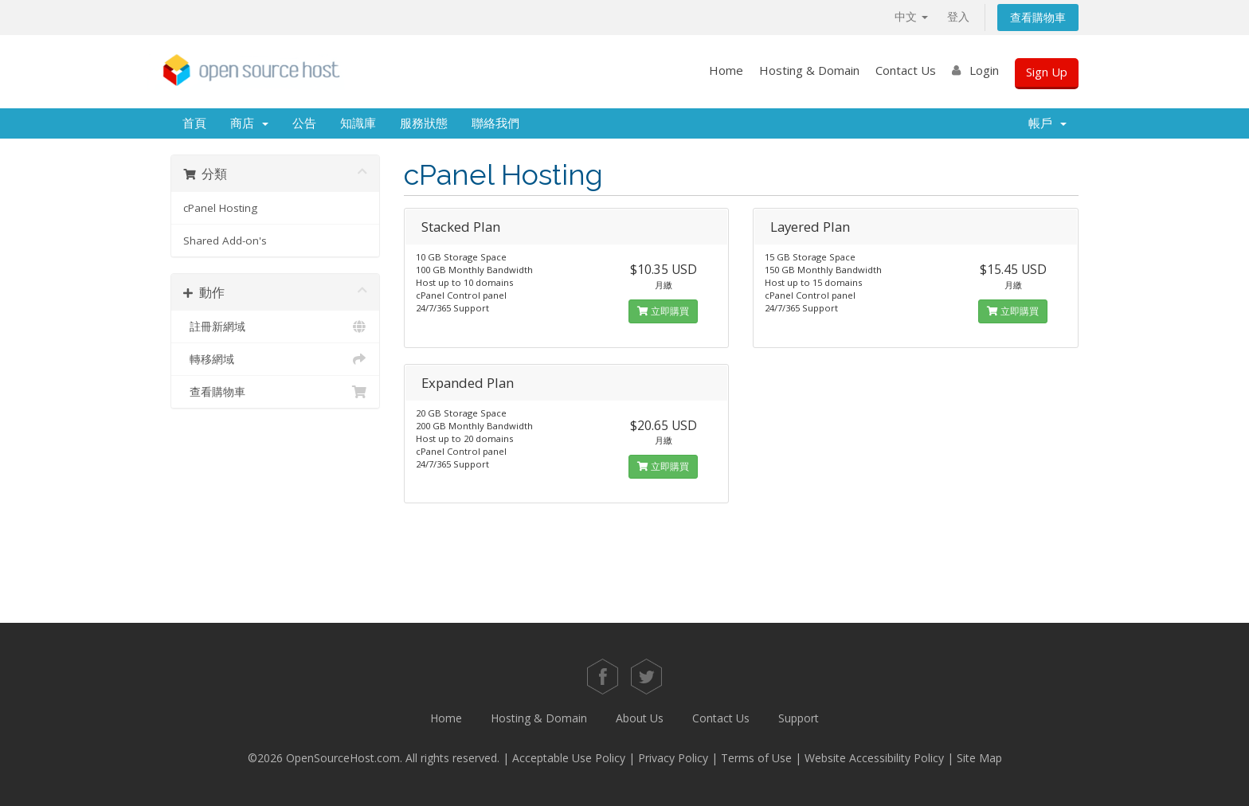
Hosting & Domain (809, 70)
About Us (640, 718)
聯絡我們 (495, 123)
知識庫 (358, 123)
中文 (911, 16)
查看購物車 (1038, 17)
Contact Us (905, 70)
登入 (958, 16)
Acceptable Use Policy (568, 757)
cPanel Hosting (220, 208)
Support (798, 718)
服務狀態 (424, 123)
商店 (249, 123)
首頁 (194, 123)
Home (726, 70)
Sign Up (1046, 72)
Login (984, 70)
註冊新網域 (275, 326)
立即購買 (663, 311)
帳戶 (1047, 123)
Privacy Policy (673, 757)
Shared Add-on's (225, 240)
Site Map (979, 757)
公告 (304, 123)
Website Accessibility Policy (874, 757)
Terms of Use (756, 757)
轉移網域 (275, 359)
